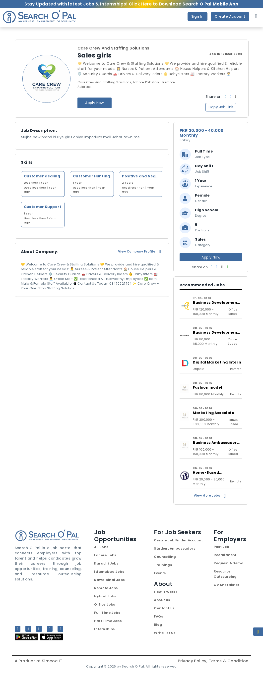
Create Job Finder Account (178, 540)
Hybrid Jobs (105, 596)
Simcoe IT (52, 661)
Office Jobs (104, 604)
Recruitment (225, 555)
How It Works (165, 591)
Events (160, 573)
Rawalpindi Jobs (109, 579)
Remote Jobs (106, 588)
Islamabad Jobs (109, 571)
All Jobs (101, 547)
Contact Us (164, 608)
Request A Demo (228, 563)
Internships (104, 629)
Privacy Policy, (193, 661)
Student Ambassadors (174, 548)
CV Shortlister (226, 584)
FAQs (158, 616)
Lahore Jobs (105, 555)
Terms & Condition (229, 661)
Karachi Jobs (106, 563)
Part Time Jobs (108, 621)
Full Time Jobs (107, 612)
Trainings (163, 565)
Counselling (165, 556)
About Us (162, 600)
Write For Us (164, 632)
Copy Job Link (220, 106)
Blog (158, 624)
